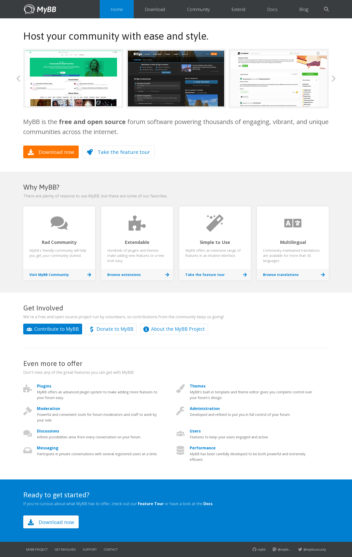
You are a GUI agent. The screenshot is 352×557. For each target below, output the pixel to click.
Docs (272, 9)
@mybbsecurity (312, 549)
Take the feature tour (118, 151)
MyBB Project (37, 549)
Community (198, 9)
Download (155, 9)
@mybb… (282, 549)
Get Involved (65, 549)
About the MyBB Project (174, 329)
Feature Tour (151, 503)
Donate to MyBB (111, 329)
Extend (238, 9)
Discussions (48, 431)
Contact (111, 549)
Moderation (48, 408)
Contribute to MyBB (52, 329)
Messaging (47, 448)
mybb (259, 549)
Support (90, 549)
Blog (303, 9)
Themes (198, 386)
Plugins (44, 386)
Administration (205, 408)
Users (195, 431)
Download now (51, 151)
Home (117, 9)
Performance (203, 448)
